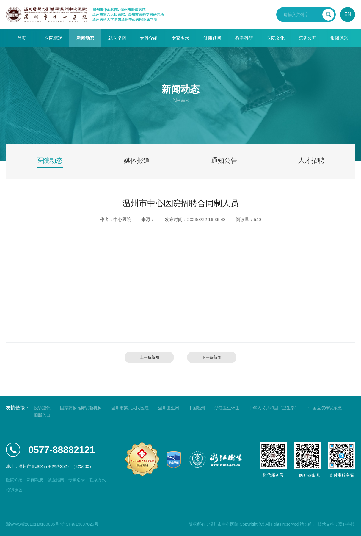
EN (347, 14)
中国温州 (197, 407)
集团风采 (339, 37)
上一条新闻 (149, 357)
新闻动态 (85, 37)
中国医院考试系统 (325, 407)
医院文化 (276, 37)
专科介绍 (149, 37)
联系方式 (97, 479)
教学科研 (244, 37)
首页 (21, 37)
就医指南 (117, 37)
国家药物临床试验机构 (81, 407)
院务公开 (307, 37)
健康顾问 (212, 37)
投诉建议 (42, 407)
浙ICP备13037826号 (79, 524)
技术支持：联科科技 (336, 524)
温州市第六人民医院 (130, 407)
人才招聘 (311, 160)
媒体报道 (137, 160)
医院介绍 (14, 479)
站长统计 (308, 524)
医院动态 (50, 160)
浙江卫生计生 (226, 407)
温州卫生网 (168, 407)
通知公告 (224, 160)
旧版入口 (42, 415)
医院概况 (53, 37)
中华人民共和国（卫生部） (274, 407)
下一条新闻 (211, 357)
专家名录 (180, 37)
